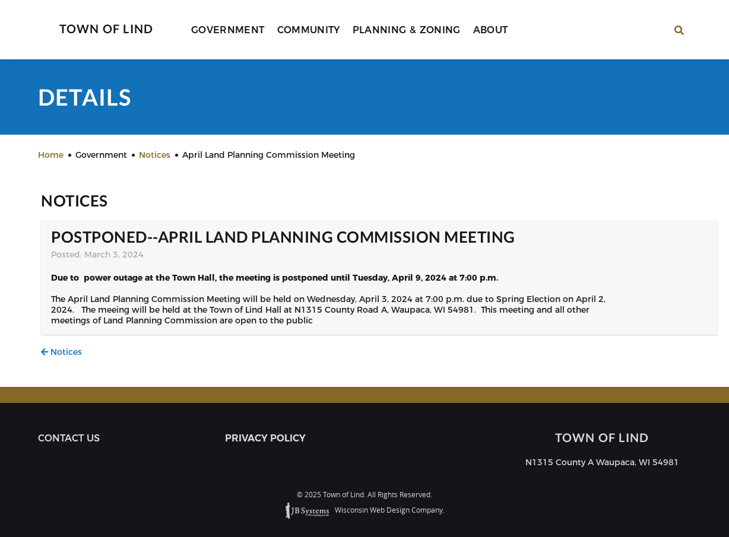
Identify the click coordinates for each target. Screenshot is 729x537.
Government (228, 30)
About (490, 30)
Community (308, 30)
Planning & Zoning (407, 30)
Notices (61, 352)
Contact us (69, 438)
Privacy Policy (265, 438)
